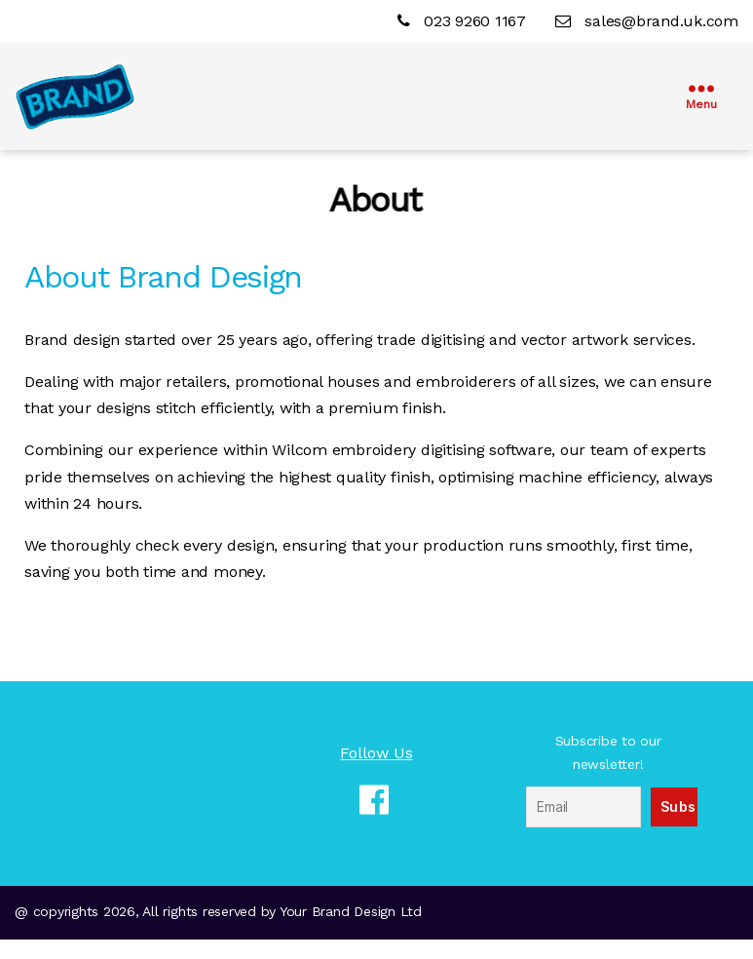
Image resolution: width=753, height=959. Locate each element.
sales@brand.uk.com (646, 21)
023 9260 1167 (464, 21)
